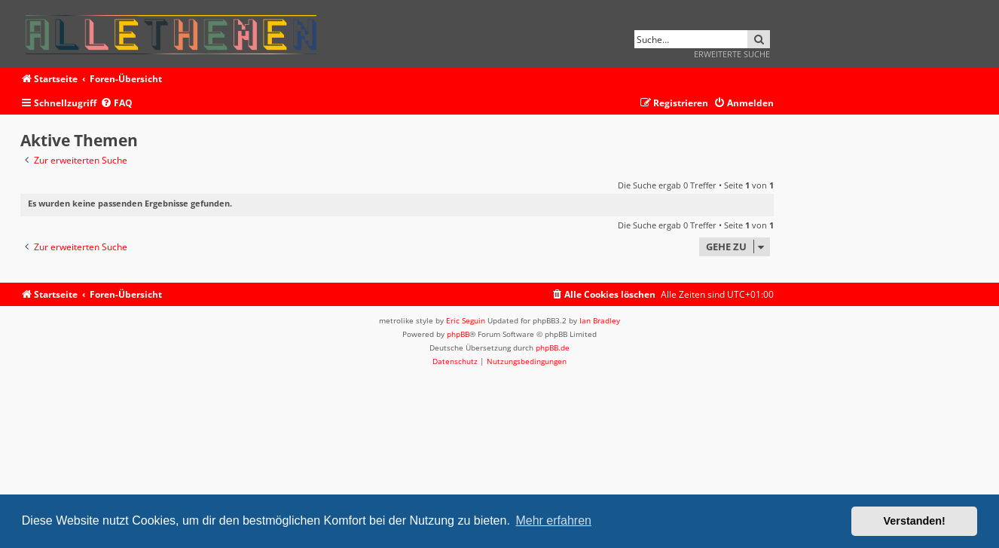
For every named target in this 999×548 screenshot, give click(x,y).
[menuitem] (116, 103)
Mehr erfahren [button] (553, 520)
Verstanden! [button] (915, 521)
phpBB (458, 334)
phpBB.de (553, 347)
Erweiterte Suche (732, 54)
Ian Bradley (599, 320)
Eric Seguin (465, 320)
